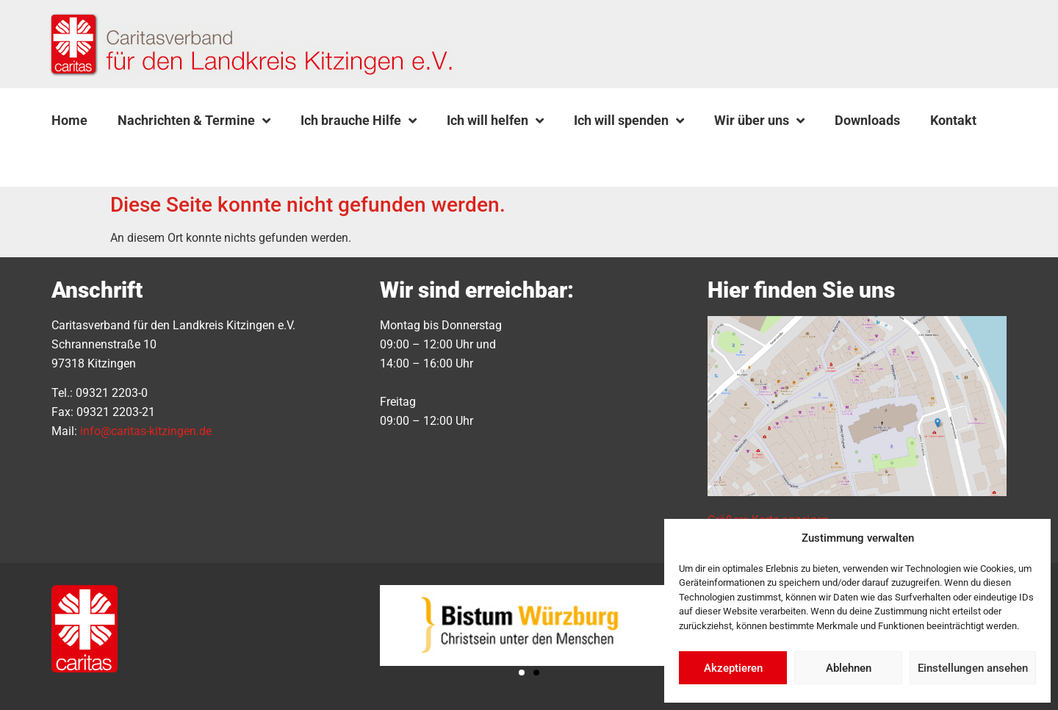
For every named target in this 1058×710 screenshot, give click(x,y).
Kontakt (953, 120)
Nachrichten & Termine (194, 121)
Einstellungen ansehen (973, 668)
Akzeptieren (733, 668)
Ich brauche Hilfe (359, 121)
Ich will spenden (629, 121)
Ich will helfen (495, 121)
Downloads (867, 120)
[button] (89, 155)
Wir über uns (759, 121)
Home (69, 120)
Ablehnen (848, 668)
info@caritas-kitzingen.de (146, 431)
